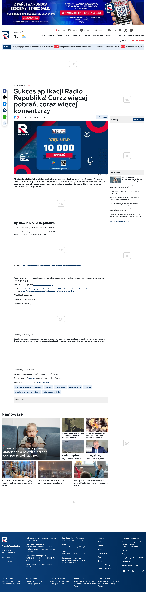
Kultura (86, 35)
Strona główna (18, 85)
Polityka (41, 35)
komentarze (75, 387)
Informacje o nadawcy (130, 538)
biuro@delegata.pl (69, 562)
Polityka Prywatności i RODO (133, 558)
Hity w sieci (138, 120)
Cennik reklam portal (106, 565)
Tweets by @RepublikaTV (119, 221)
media (48, 387)
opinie (88, 387)
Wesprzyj (87, 30)
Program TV (126, 562)
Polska (51, 35)
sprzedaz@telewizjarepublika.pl (74, 540)
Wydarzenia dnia (52, 392)
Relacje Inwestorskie (130, 565)
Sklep (74, 30)
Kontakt (109, 35)
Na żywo (61, 30)
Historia (76, 35)
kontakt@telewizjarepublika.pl (73, 547)
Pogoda (101, 30)
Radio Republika (23, 387)
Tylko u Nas (98, 35)
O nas (100, 561)
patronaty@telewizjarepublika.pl (74, 553)
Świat (59, 35)
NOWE (6, 47)
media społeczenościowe (27, 392)
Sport (67, 35)
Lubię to (102, 117)
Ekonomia (120, 35)
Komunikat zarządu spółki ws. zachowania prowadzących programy (132, 544)
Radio (114, 30)
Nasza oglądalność (136, 35)
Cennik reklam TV (105, 569)
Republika (60, 387)
